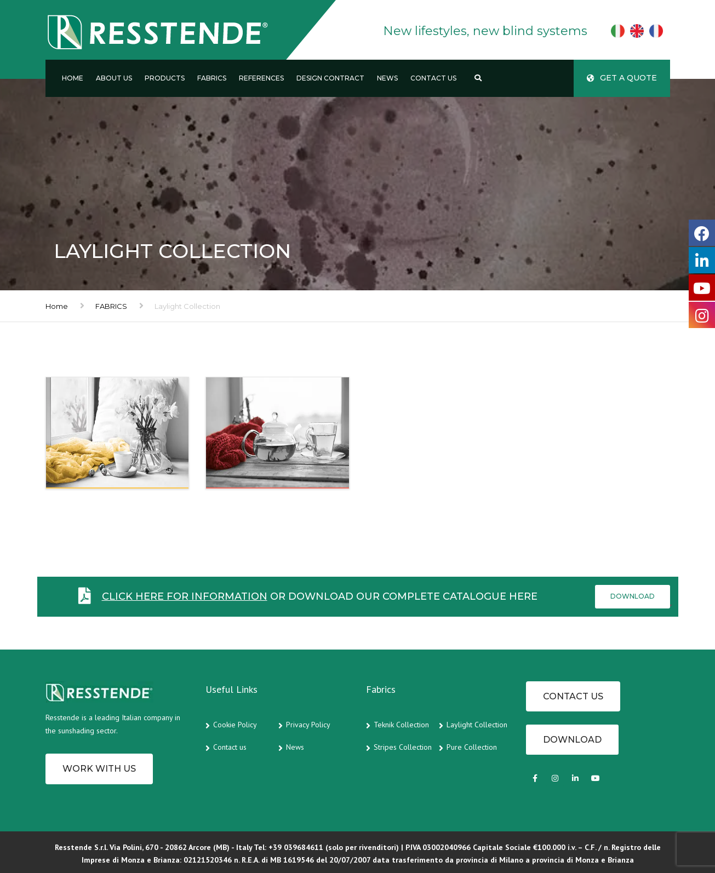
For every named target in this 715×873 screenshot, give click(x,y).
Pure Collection (472, 747)
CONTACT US (573, 696)
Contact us (433, 78)
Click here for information (184, 596)
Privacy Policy (308, 725)
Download (632, 596)
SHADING (83, 470)
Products (165, 78)
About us (114, 78)
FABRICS (111, 306)
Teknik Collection (401, 725)
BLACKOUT (246, 470)
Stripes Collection (403, 747)
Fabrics (211, 78)
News (387, 78)
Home (72, 78)
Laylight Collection (477, 725)
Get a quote (622, 78)
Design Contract (330, 78)
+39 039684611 (295, 847)
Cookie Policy (235, 725)
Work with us (99, 768)
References (261, 78)
